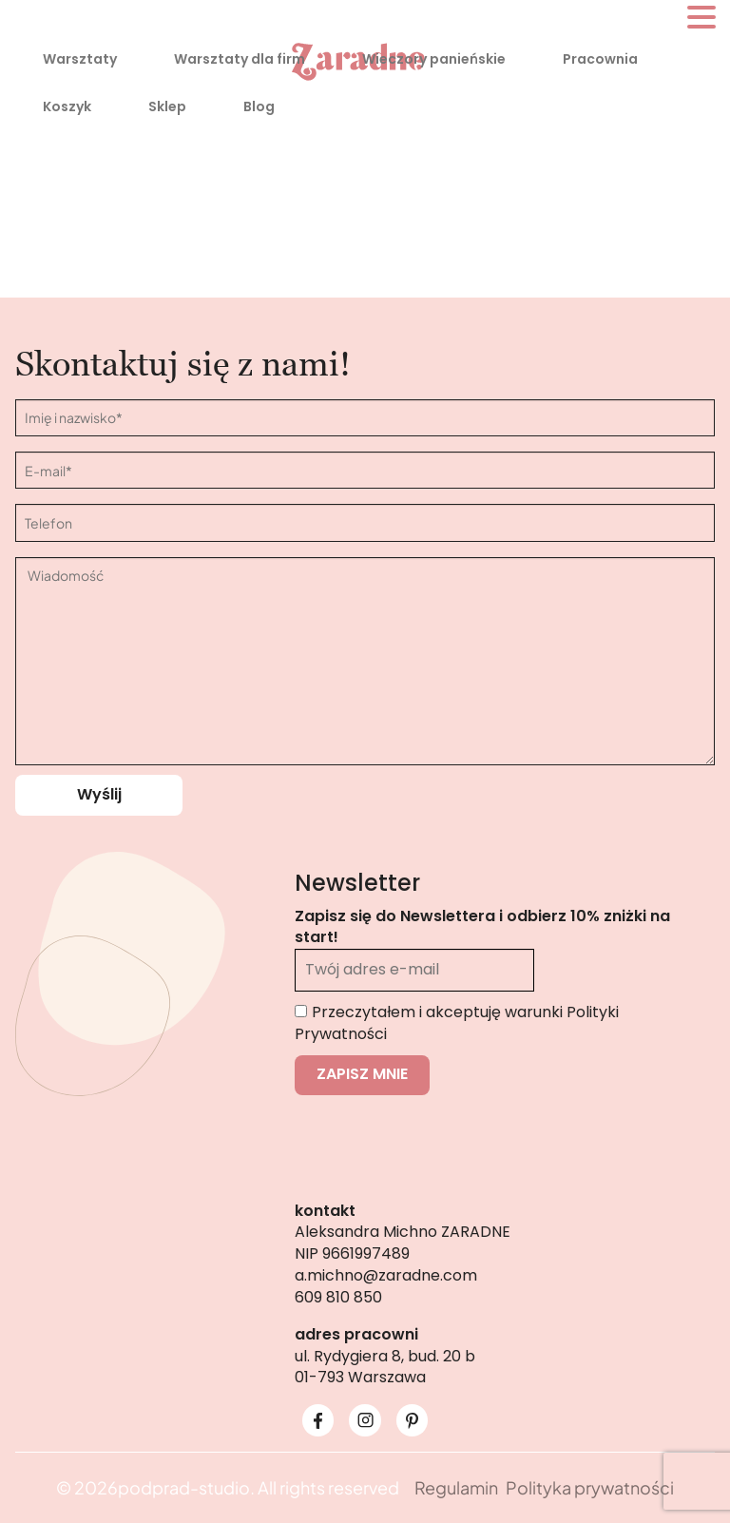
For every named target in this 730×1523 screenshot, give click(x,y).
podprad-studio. (186, 1487)
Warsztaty (80, 58)
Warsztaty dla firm (239, 58)
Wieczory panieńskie (434, 58)
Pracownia (600, 58)
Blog (259, 106)
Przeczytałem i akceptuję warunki (457, 1023)
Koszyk (67, 106)
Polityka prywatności (590, 1487)
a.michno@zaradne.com (386, 1275)
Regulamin (456, 1487)
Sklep (167, 106)
